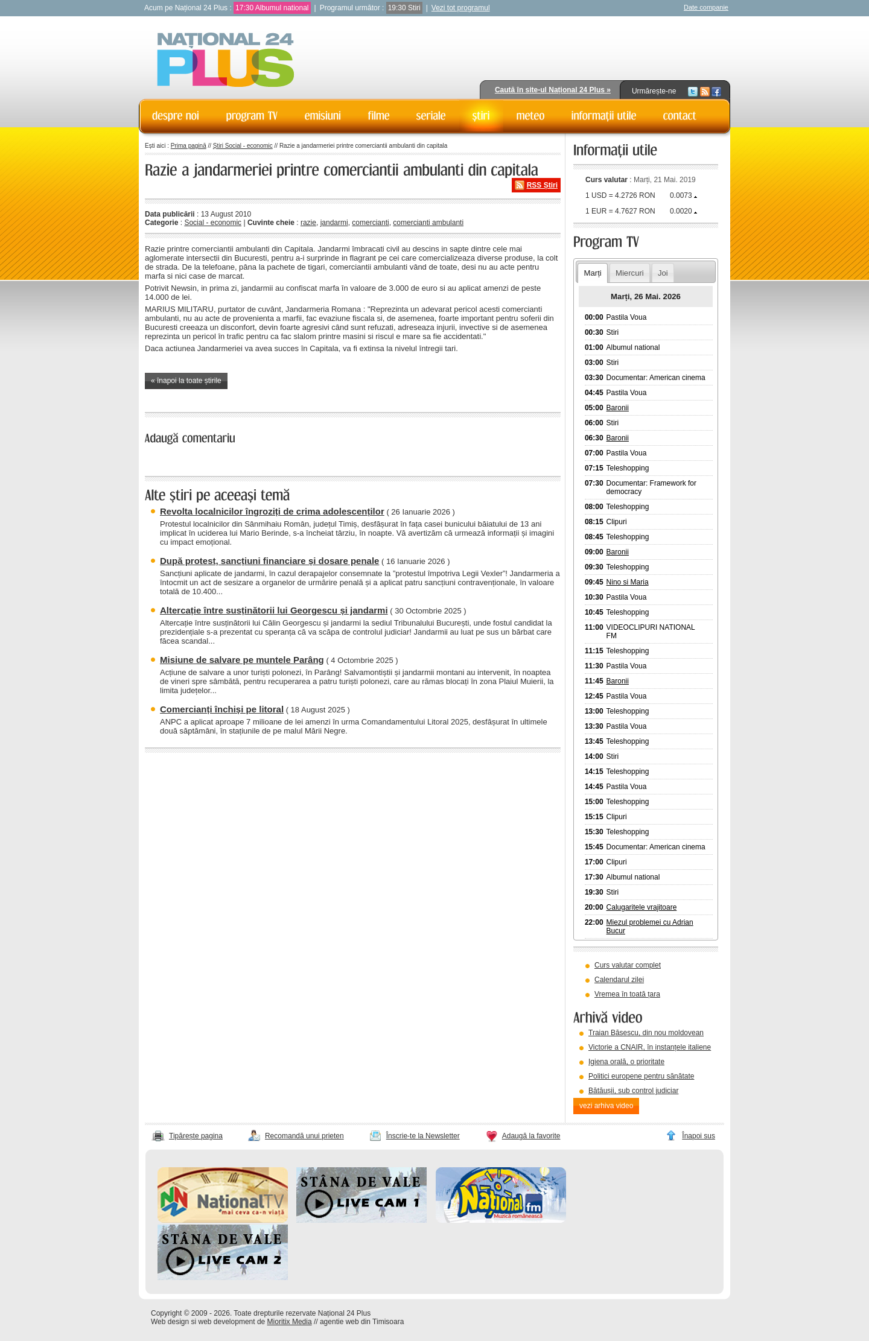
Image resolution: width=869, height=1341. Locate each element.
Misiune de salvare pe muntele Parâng (242, 660)
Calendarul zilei (619, 979)
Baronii (617, 408)
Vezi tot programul (460, 8)
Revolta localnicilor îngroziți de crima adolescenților (272, 511)
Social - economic (212, 222)
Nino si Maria (627, 582)
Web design (170, 1321)
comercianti (370, 222)
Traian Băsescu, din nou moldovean (646, 1033)
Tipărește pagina (196, 1136)
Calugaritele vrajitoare (641, 907)
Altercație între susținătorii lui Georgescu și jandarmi (274, 610)
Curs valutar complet (627, 965)
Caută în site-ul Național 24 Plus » (553, 90)
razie (308, 222)
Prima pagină (188, 145)
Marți (592, 272)
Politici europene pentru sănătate (641, 1076)
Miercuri (630, 272)
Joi (663, 272)
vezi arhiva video (606, 1106)
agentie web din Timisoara (362, 1321)
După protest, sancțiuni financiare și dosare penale (269, 561)
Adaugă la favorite (531, 1136)
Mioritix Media (289, 1321)
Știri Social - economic (243, 145)
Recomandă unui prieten (304, 1136)
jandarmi (334, 222)
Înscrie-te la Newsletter (423, 1136)
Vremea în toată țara (627, 994)
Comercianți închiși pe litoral (222, 709)
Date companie (706, 7)
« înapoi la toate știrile (186, 380)
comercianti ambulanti (428, 222)
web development (227, 1321)
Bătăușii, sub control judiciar (633, 1090)
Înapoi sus (698, 1136)
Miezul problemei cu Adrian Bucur (649, 926)
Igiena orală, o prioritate (626, 1061)
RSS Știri (542, 185)
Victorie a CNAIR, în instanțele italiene (649, 1047)
